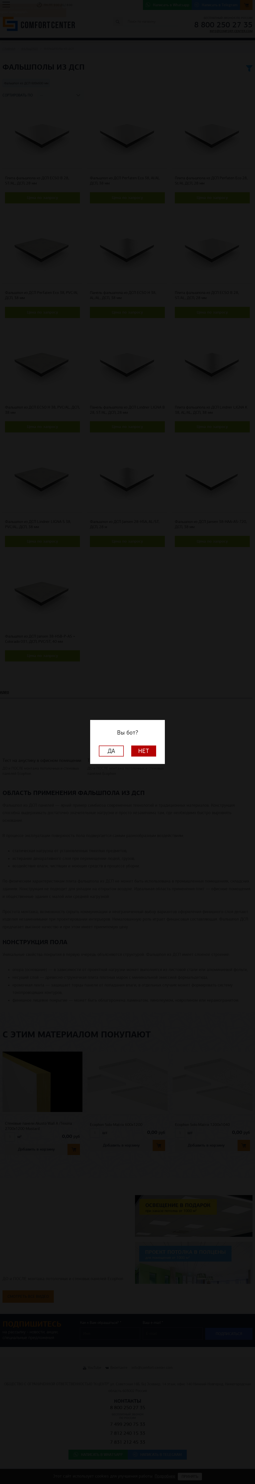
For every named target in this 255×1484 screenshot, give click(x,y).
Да (111, 751)
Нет (143, 751)
